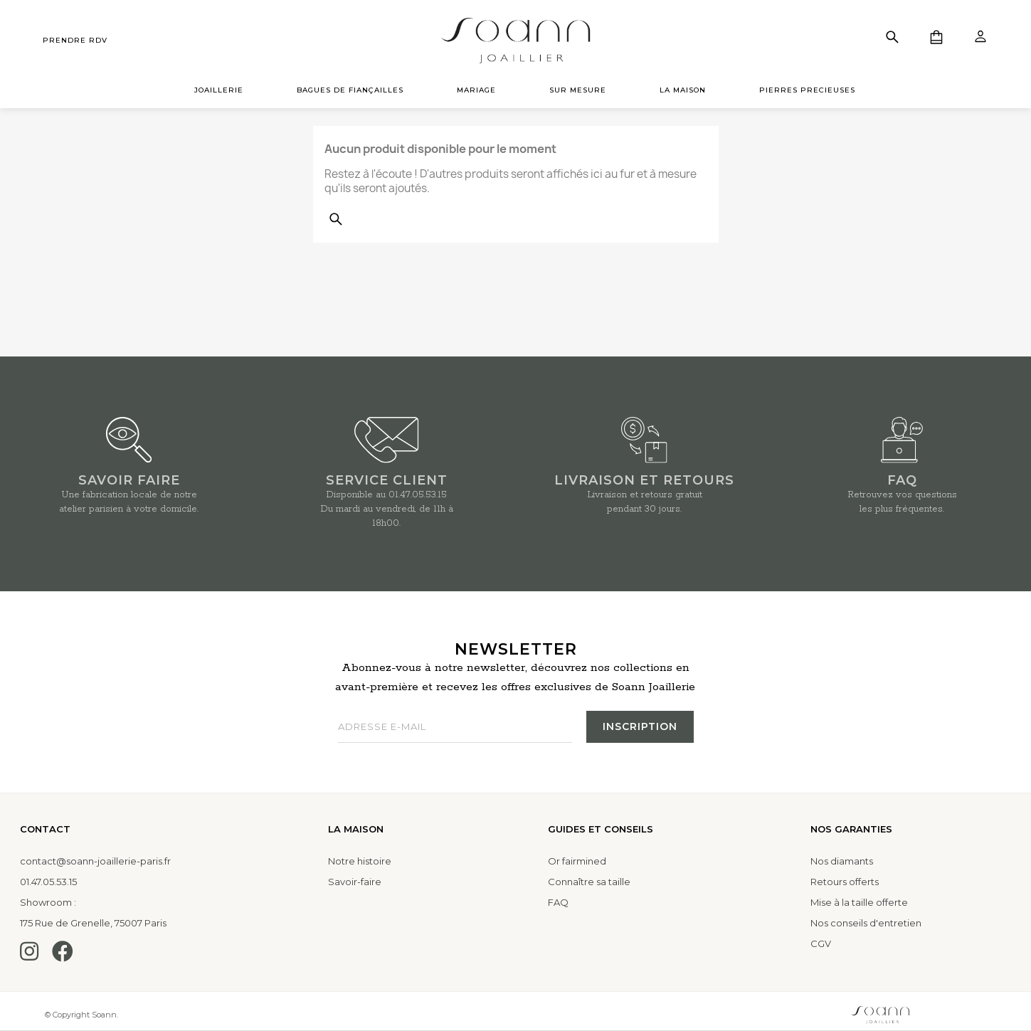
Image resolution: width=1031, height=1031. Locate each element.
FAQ (558, 902)
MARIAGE (476, 90)
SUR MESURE (577, 90)
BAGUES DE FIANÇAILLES (350, 90)
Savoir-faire (354, 881)
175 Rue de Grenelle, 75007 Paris (93, 923)
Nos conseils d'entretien (865, 923)
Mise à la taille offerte (859, 902)
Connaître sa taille (589, 881)
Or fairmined (577, 861)
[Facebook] (62, 951)
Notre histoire (359, 861)
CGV (820, 943)
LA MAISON (683, 90)
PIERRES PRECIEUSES (807, 90)
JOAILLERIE (218, 90)
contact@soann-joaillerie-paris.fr (95, 861)
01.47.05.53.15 (417, 495)
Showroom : (48, 902)
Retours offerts (844, 881)
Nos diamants (841, 861)
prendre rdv (75, 40)
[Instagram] (29, 951)
